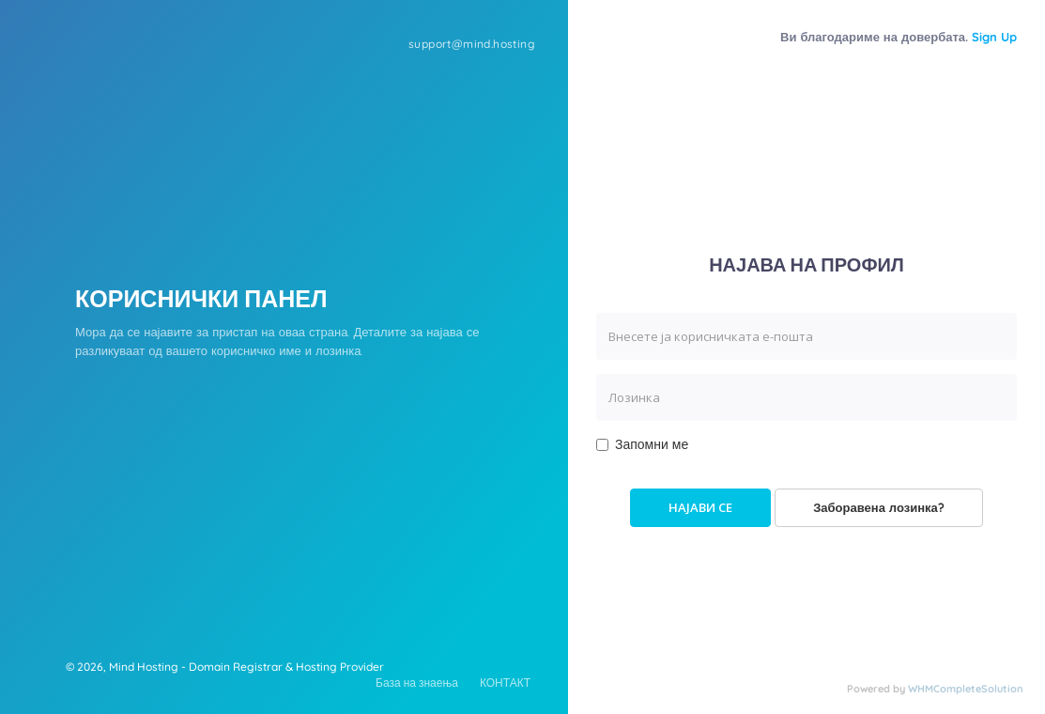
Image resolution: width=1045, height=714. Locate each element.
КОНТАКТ (505, 682)
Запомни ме (642, 444)
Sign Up (994, 36)
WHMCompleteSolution (965, 688)
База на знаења (417, 682)
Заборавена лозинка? (879, 507)
